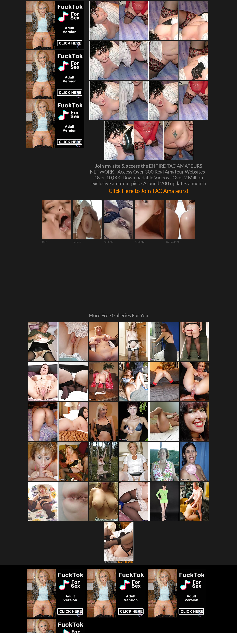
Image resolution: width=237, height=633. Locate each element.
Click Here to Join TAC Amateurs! (149, 190)
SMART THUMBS (125, 509)
